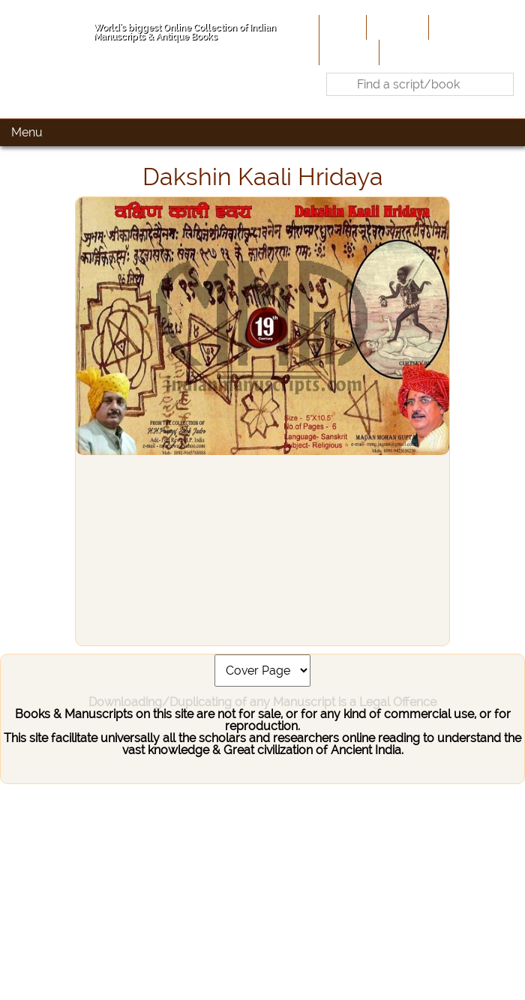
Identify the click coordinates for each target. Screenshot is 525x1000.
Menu (27, 132)
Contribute (461, 27)
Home (341, 27)
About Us (396, 27)
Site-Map (347, 52)
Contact (405, 52)
